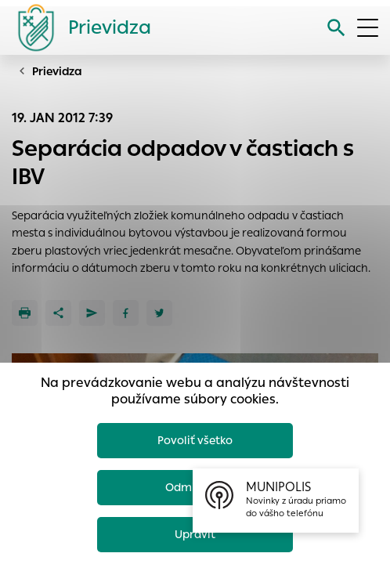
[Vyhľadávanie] (336, 28)
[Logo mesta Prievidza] (78, 27)
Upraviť (195, 534)
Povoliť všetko (195, 440)
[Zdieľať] (58, 313)
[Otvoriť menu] (367, 28)
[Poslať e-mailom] (92, 313)
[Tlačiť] (25, 313)
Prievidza (57, 71)
